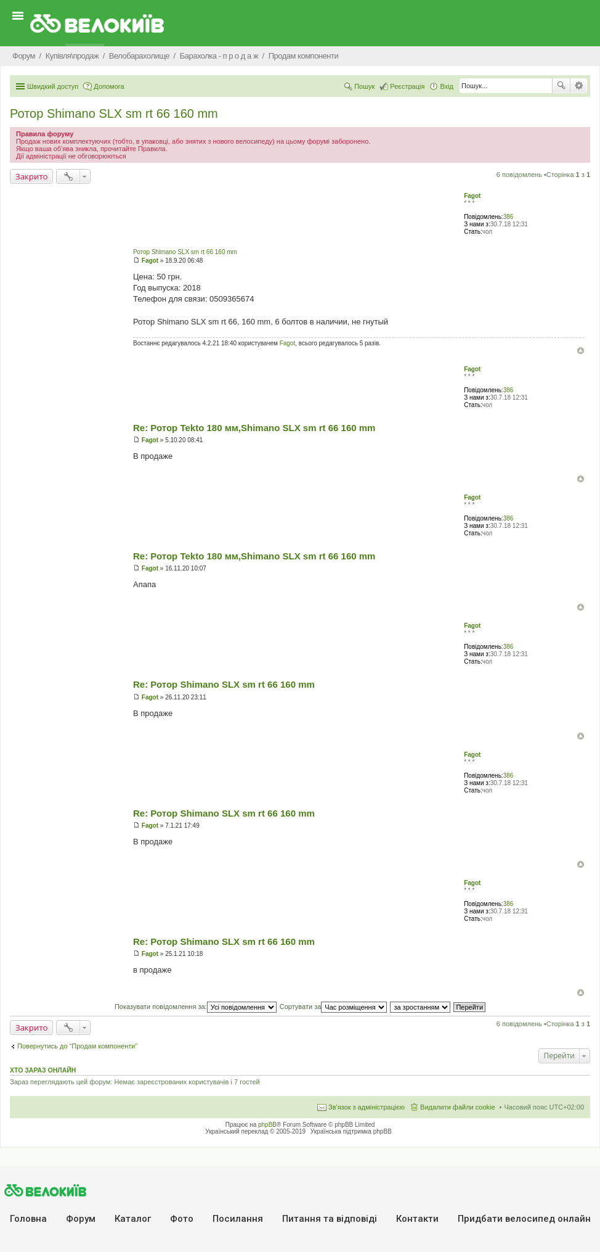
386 (508, 216)
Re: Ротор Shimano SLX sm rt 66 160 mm (224, 684)
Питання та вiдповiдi (329, 1218)
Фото (181, 1218)
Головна (28, 1218)
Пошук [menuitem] (364, 86)
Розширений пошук (578, 85)
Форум (80, 1218)
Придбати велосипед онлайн (524, 1218)
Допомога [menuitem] (109, 86)
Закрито (31, 176)
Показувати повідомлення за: (196, 1006)
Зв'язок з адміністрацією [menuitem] (366, 1107)
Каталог (133, 1218)
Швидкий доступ (52, 86)
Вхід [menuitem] (446, 86)
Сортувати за (333, 1006)
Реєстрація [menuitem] (407, 86)
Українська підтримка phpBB (351, 1131)
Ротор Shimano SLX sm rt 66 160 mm (114, 113)
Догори (580, 350)
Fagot (472, 195)
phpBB (267, 1124)
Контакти (417, 1218)
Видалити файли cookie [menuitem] (457, 1107)
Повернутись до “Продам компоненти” (77, 1046)
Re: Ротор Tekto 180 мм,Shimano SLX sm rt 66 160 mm (254, 427)
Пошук (561, 85)
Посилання (238, 1218)
